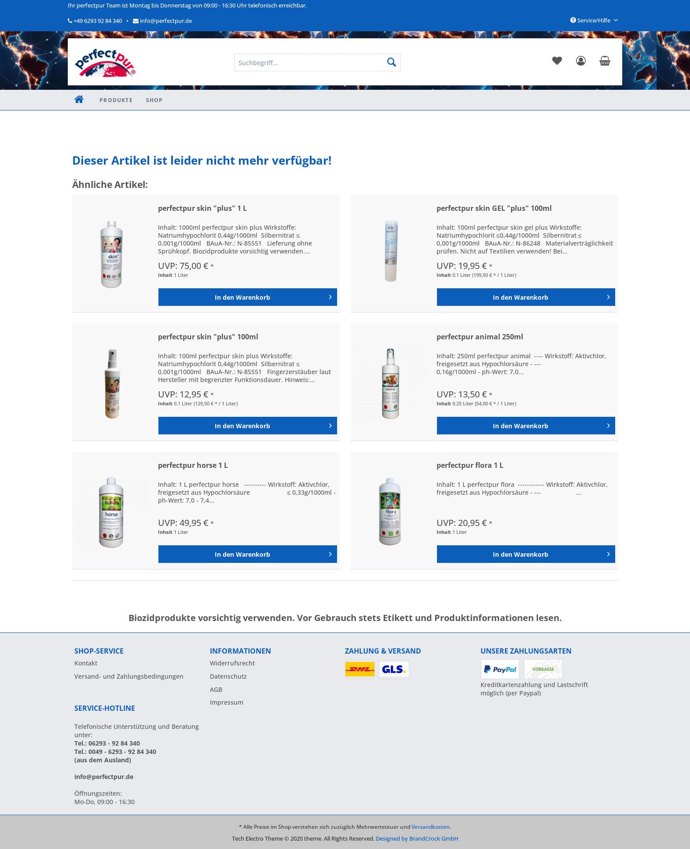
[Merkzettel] (557, 62)
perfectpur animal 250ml (480, 337)
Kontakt (85, 663)
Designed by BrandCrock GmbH (417, 838)
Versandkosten (430, 827)
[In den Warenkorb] (247, 297)
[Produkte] (116, 100)
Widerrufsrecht (232, 663)
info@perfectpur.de (162, 21)
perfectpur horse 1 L (193, 465)
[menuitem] (557, 62)
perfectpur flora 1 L (470, 465)
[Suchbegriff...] (317, 62)
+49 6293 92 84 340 (95, 21)
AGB (216, 689)
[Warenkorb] (605, 62)
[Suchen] (391, 62)
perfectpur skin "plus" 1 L (202, 208)
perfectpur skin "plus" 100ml (208, 337)
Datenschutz (228, 676)
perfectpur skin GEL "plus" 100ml (494, 208)
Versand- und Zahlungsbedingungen (129, 676)
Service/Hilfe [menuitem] (591, 20)
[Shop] (154, 100)
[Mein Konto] (581, 62)
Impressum (226, 702)
